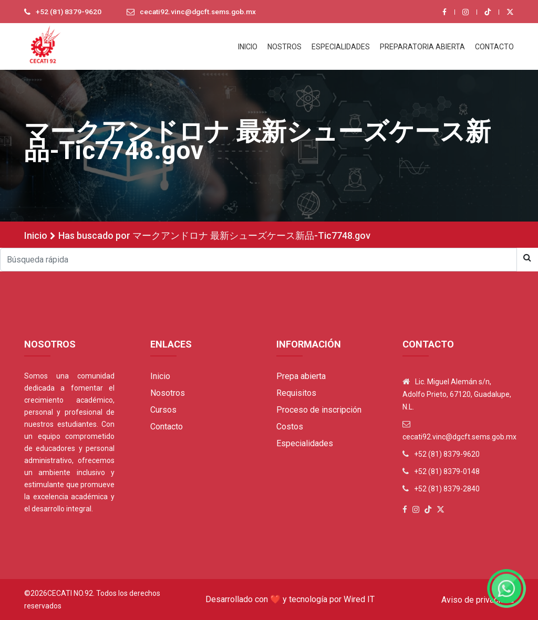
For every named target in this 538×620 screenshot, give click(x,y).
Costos (289, 427)
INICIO (247, 47)
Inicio (35, 235)
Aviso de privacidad (477, 600)
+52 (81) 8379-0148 (447, 471)
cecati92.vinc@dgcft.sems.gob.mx (200, 12)
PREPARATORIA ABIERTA (422, 47)
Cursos (163, 410)
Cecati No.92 (70, 593)
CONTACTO (494, 47)
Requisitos (296, 393)
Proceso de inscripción (318, 410)
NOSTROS (284, 47)
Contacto (166, 427)
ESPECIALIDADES (341, 47)
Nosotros (167, 393)
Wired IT (359, 599)
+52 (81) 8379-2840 (447, 489)
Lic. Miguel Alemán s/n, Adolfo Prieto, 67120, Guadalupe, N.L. (456, 394)
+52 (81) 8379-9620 (69, 12)
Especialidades (304, 443)
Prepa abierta (301, 376)
